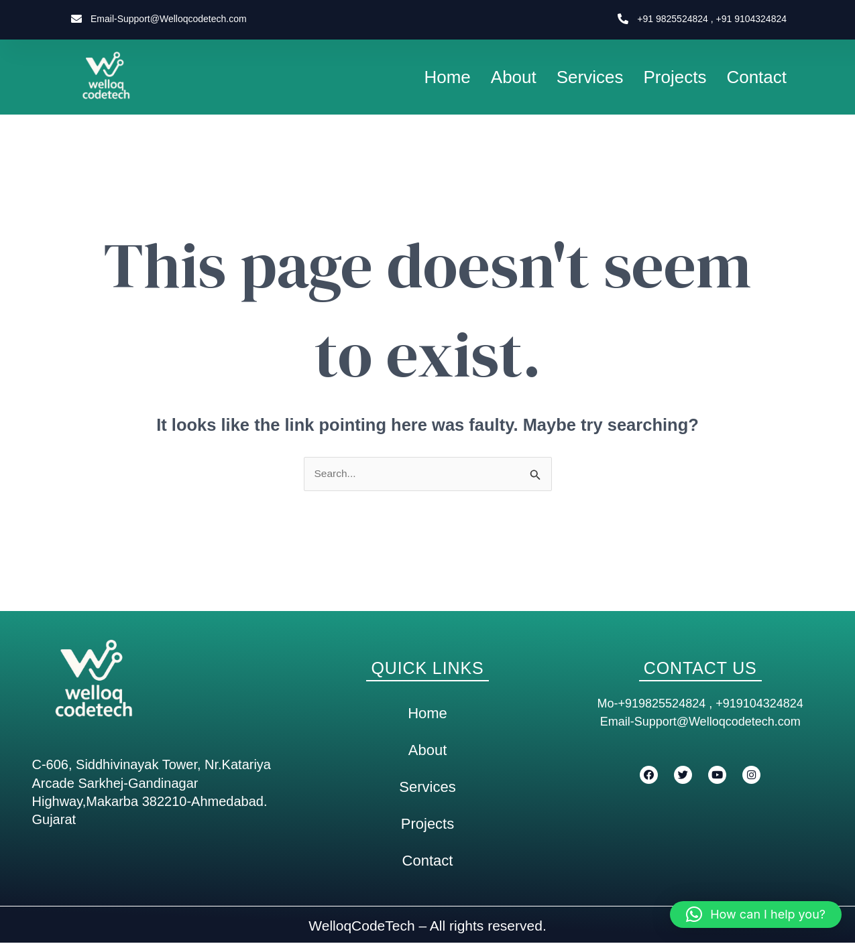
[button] (756, 914)
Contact (756, 77)
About (513, 77)
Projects (674, 77)
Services (590, 77)
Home (447, 77)
